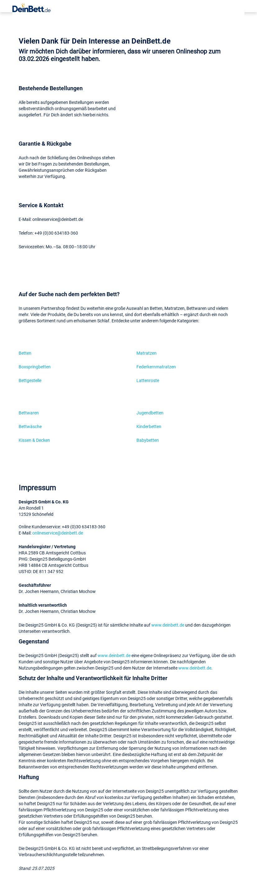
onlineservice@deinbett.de (57, 533)
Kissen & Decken (34, 440)
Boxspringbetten (35, 367)
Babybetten (147, 440)
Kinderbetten (148, 426)
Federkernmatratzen (156, 367)
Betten (25, 353)
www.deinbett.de (167, 625)
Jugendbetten (149, 413)
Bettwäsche (30, 426)
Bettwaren (29, 413)
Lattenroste (147, 380)
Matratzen (146, 353)
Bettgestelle (30, 380)
